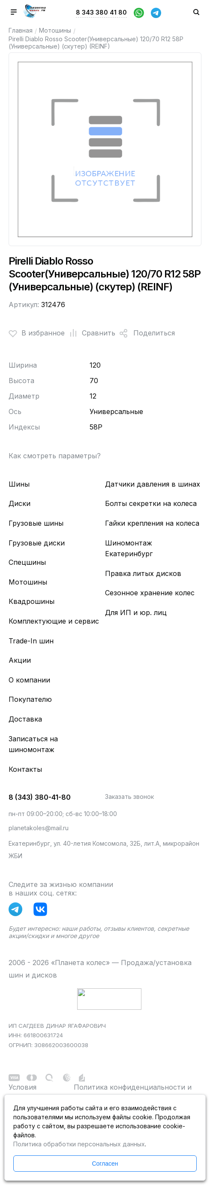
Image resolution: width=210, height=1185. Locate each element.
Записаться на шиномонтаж (33, 744)
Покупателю (30, 699)
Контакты (25, 769)
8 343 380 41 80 (101, 12)
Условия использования (35, 1093)
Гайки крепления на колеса (152, 523)
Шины (19, 484)
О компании (29, 680)
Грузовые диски (37, 543)
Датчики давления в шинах (152, 484)
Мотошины (55, 30)
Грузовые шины (36, 523)
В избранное (37, 333)
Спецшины (27, 562)
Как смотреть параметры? (55, 455)
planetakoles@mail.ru (39, 828)
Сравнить (90, 333)
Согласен (105, 1163)
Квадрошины (31, 601)
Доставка (25, 719)
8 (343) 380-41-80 (40, 797)
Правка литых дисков (143, 573)
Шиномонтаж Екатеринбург (129, 548)
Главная (21, 30)
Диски (19, 503)
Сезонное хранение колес (150, 592)
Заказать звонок (129, 796)
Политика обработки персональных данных (79, 1144)
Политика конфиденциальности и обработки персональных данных (133, 1093)
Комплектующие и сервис (54, 621)
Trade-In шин (31, 641)
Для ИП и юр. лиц (136, 612)
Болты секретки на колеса (151, 503)
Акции (20, 660)
